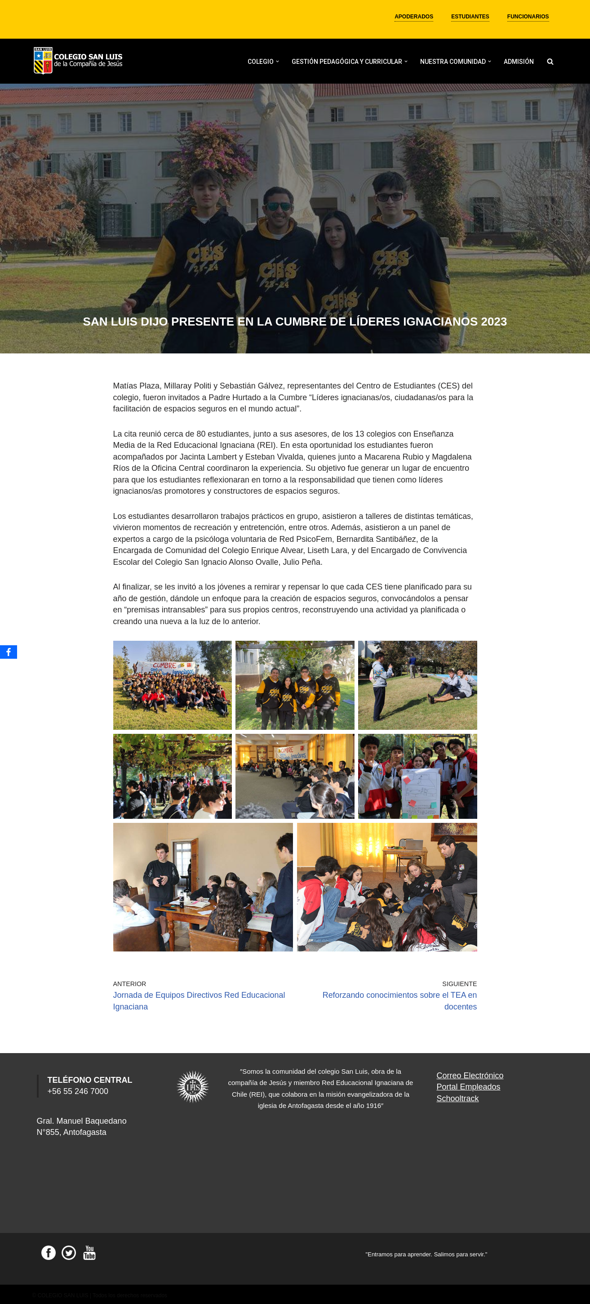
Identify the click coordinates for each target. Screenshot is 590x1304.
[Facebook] (8, 652)
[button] (277, 61)
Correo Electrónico (470, 1072)
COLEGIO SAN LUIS (63, 1293)
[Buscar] (550, 61)
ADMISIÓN (519, 61)
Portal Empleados (469, 1084)
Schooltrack (458, 1095)
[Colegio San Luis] (79, 61)
